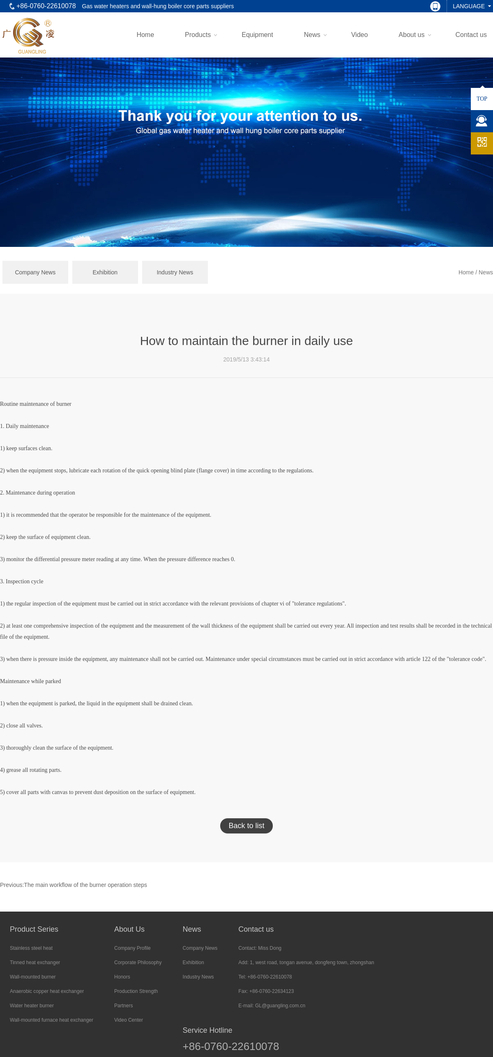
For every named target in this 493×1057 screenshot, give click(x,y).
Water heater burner (32, 1006)
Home (145, 34)
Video (359, 34)
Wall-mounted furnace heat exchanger (51, 1020)
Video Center (128, 1020)
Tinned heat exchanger (35, 962)
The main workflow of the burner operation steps (85, 885)
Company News (35, 284)
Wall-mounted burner (33, 977)
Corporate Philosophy (137, 962)
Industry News (175, 284)
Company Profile (132, 948)
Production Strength (136, 991)
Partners (123, 1006)
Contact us (471, 34)
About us (411, 34)
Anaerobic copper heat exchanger (47, 991)
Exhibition (104, 284)
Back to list (246, 838)
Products (198, 34)
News (312, 34)
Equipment (257, 34)
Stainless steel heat (31, 948)
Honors (122, 977)
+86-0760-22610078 (231, 1046)
